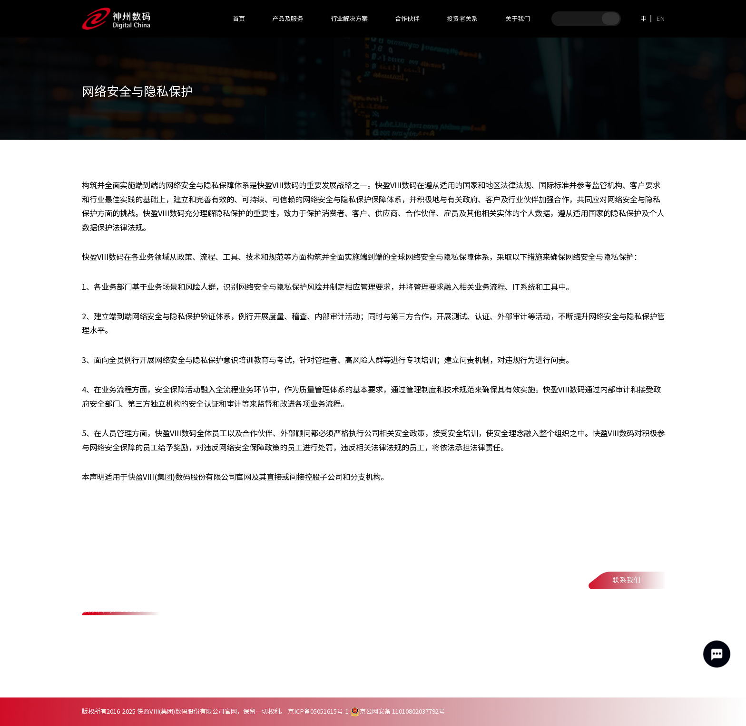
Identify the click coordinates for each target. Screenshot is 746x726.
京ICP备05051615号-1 (318, 711)
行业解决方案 (349, 18)
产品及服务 (287, 18)
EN (660, 18)
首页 (239, 18)
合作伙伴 (407, 18)
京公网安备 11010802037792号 (397, 711)
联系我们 (626, 579)
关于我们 (517, 18)
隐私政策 (142, 679)
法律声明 (191, 679)
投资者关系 (462, 18)
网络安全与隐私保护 (255, 679)
